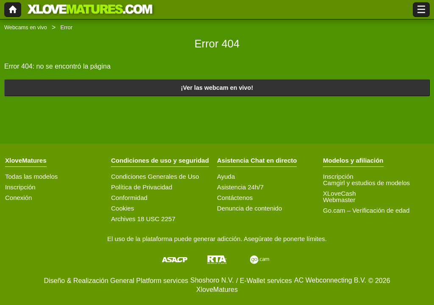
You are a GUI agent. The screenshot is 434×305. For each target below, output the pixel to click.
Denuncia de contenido (249, 208)
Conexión (18, 197)
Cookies (122, 208)
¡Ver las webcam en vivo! (217, 87)
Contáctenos (235, 197)
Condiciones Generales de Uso (155, 176)
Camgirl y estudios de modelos (366, 182)
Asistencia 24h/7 (240, 187)
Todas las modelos (31, 176)
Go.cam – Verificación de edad (366, 210)
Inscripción (20, 187)
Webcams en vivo (25, 27)
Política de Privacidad (141, 187)
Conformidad (129, 197)
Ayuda (226, 176)
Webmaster (339, 199)
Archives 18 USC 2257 (143, 218)
